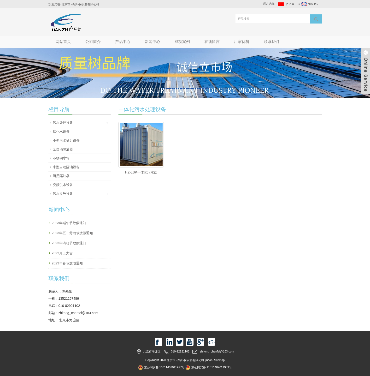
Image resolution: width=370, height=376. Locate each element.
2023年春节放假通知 (67, 263)
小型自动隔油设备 (66, 167)
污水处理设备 (63, 123)
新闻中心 (152, 42)
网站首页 (63, 42)
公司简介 (93, 42)
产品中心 (122, 42)
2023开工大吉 (62, 253)
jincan (208, 360)
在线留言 (212, 42)
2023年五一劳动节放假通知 (72, 233)
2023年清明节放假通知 (69, 243)
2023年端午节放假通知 (69, 223)
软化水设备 (61, 131)
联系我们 (271, 42)
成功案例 (182, 42)
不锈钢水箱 (61, 158)
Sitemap (219, 360)
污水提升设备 (63, 194)
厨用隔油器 (61, 176)
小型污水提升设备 (66, 140)
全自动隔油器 (63, 149)
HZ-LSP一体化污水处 (141, 172)
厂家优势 (241, 42)
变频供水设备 (63, 185)
